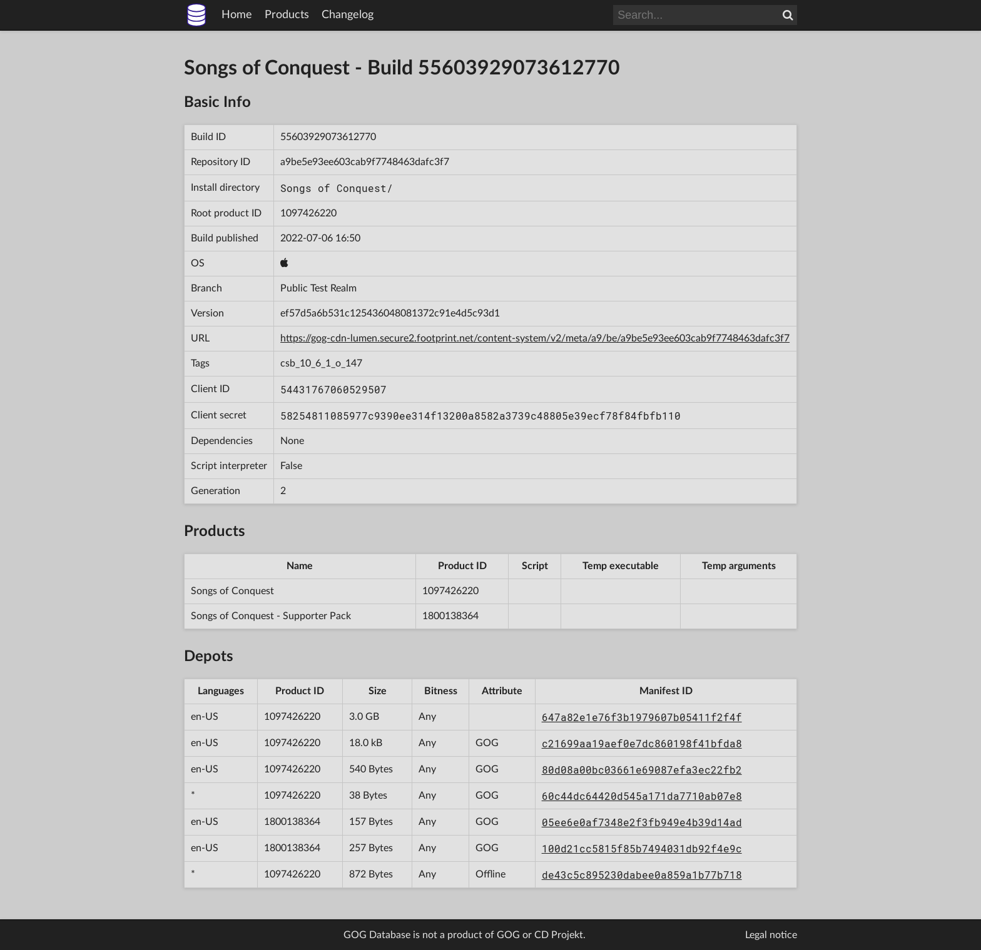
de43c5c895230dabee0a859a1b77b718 (642, 874)
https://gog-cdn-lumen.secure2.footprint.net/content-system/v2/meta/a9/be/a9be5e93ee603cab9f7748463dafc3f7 (535, 338)
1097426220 (308, 213)
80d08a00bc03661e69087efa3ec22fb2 (642, 769)
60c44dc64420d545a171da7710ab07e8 (642, 795)
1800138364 (450, 616)
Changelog (348, 15)
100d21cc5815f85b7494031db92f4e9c (642, 848)
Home (236, 15)
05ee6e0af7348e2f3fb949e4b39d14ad (642, 822)
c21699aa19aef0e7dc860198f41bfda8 (642, 743)
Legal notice (771, 935)
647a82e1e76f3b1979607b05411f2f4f (642, 717)
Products (287, 15)
